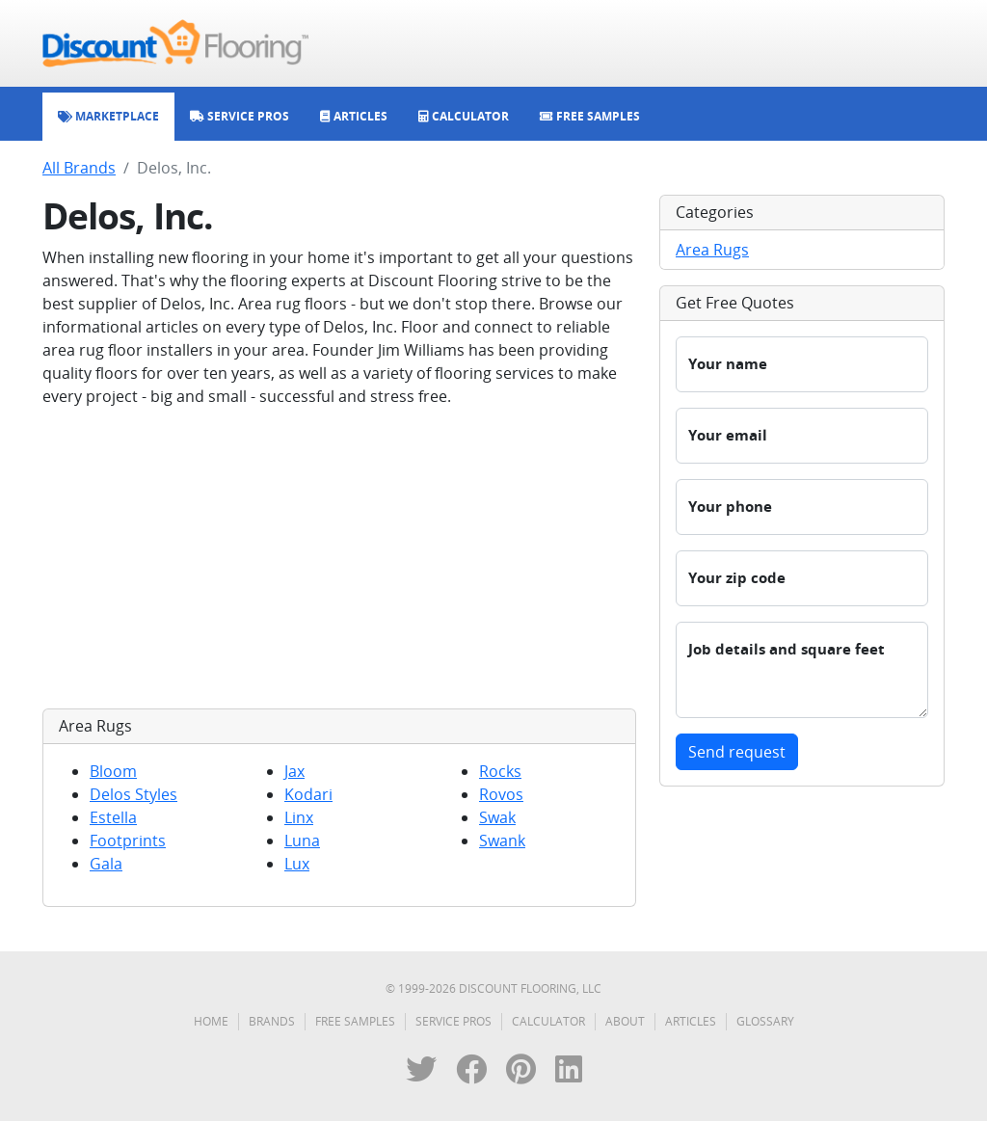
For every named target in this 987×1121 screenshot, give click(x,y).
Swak (497, 817)
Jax (294, 771)
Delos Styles (133, 794)
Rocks (500, 771)
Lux (296, 863)
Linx (298, 817)
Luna (302, 840)
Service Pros (453, 1021)
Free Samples (355, 1021)
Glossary (765, 1021)
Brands (272, 1021)
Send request (737, 751)
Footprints (128, 840)
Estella (113, 817)
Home (211, 1021)
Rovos (501, 794)
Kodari (308, 794)
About (625, 1021)
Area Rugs (712, 249)
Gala (106, 863)
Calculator (548, 1021)
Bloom (113, 771)
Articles (690, 1021)
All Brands (79, 167)
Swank (502, 840)
